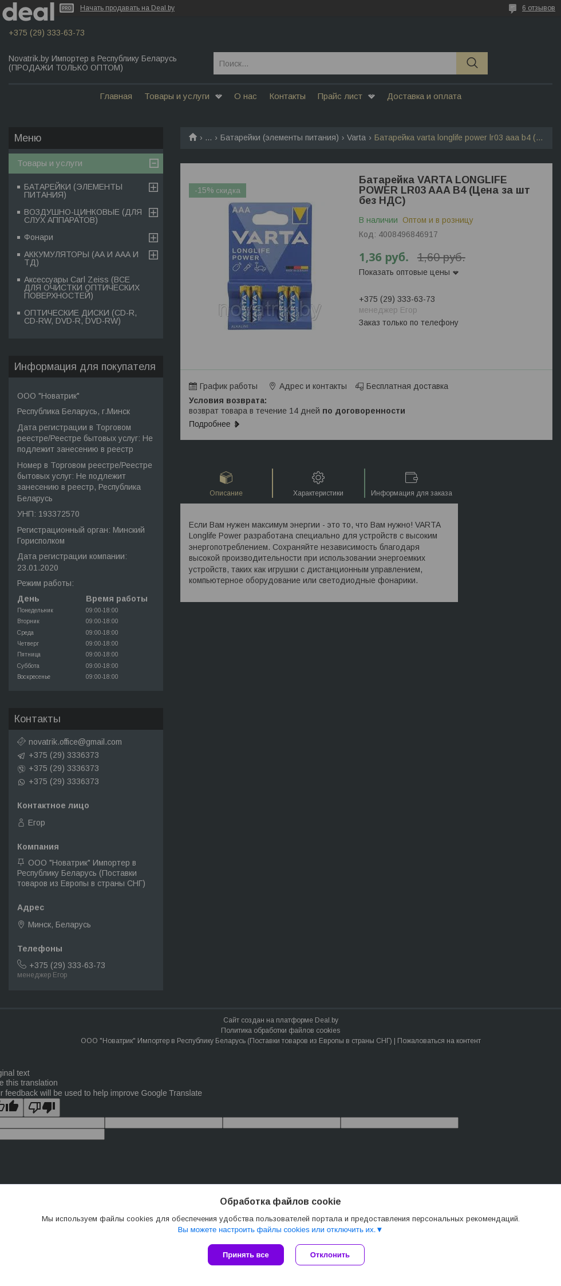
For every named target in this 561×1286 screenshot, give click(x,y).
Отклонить (330, 1254)
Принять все (246, 1254)
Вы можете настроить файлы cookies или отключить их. (276, 1229)
